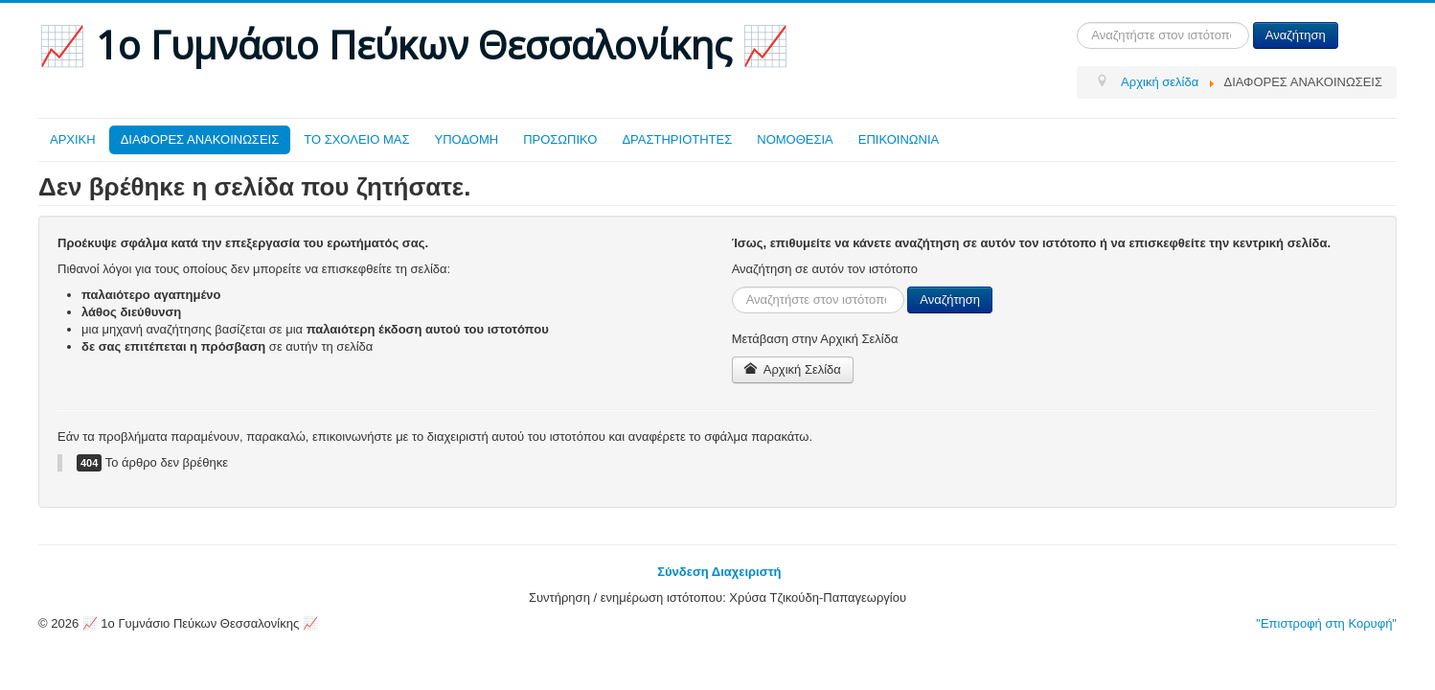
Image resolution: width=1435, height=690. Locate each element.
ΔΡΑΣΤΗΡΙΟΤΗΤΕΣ (677, 139)
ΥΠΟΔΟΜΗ (466, 139)
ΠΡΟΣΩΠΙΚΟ (560, 139)
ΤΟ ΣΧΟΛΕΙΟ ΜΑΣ (356, 139)
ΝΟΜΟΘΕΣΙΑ (795, 139)
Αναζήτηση (1295, 35)
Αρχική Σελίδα (792, 369)
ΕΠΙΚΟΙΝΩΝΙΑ (898, 139)
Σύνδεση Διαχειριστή (719, 571)
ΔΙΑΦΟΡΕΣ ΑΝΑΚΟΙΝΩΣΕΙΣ (200, 139)
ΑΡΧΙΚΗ (73, 139)
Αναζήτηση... (1077, 22)
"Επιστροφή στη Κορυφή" (1326, 623)
